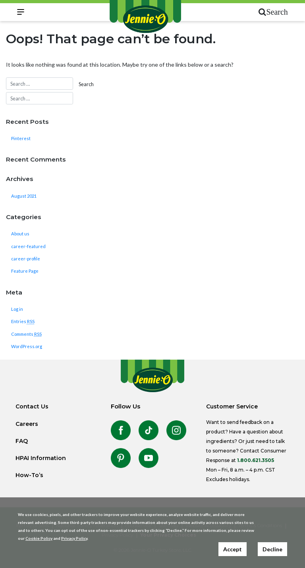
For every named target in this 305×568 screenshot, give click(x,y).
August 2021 (24, 195)
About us (20, 233)
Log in (17, 309)
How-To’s (29, 475)
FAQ (21, 441)
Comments (26, 334)
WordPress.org (26, 346)
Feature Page (25, 270)
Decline (272, 549)
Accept (232, 549)
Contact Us (31, 406)
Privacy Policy (74, 538)
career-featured (28, 246)
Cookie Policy (38, 538)
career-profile (25, 258)
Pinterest (21, 138)
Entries (23, 321)
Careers (26, 423)
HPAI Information (40, 458)
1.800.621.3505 (255, 460)
